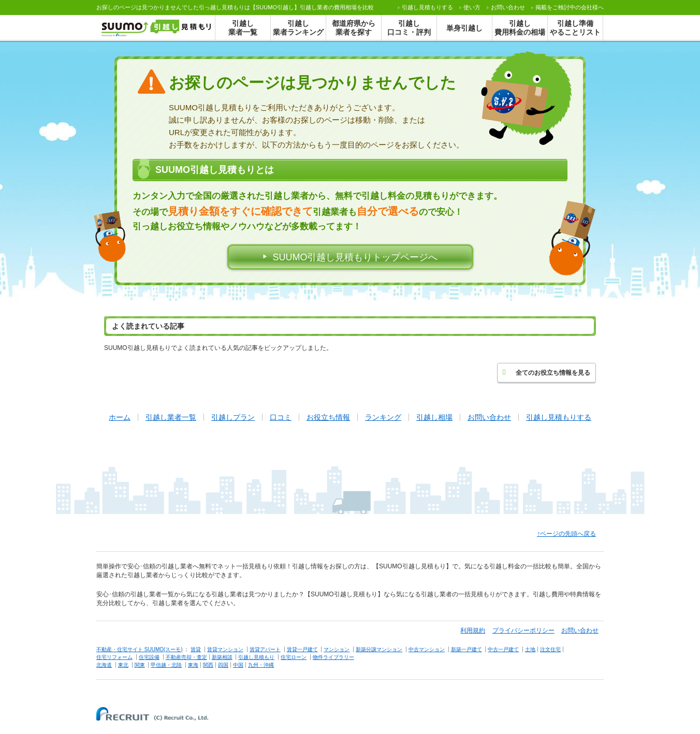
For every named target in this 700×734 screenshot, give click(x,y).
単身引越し (464, 28)
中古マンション (427, 649)
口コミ (280, 417)
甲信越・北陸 (166, 665)
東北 (123, 665)
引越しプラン (233, 417)
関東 (140, 665)
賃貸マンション (225, 649)
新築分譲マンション (379, 649)
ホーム (119, 417)
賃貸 (196, 649)
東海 (193, 665)
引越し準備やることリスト (575, 27)
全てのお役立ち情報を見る (546, 372)
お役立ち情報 (328, 417)
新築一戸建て (466, 649)
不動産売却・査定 (186, 657)
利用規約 (472, 630)
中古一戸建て (503, 649)
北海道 (104, 665)
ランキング (383, 417)
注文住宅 (550, 649)
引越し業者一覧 (242, 27)
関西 (208, 665)
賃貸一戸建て (302, 649)
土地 (530, 649)
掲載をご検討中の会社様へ (569, 7)
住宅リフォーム (114, 657)
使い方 (471, 7)
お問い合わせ (508, 7)
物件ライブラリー (333, 657)
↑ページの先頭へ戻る (566, 533)
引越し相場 (434, 417)
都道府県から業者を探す (353, 27)
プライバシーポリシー (523, 630)
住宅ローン (294, 657)
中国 (238, 665)
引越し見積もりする (558, 417)
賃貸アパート (265, 649)
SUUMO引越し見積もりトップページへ (355, 257)
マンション (336, 649)
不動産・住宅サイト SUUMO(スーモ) (139, 649)
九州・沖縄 (261, 665)
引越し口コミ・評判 (409, 27)
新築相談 (222, 657)
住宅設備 (149, 657)
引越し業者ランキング (298, 27)
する (427, 7)
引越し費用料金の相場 (519, 27)
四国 (223, 665)
